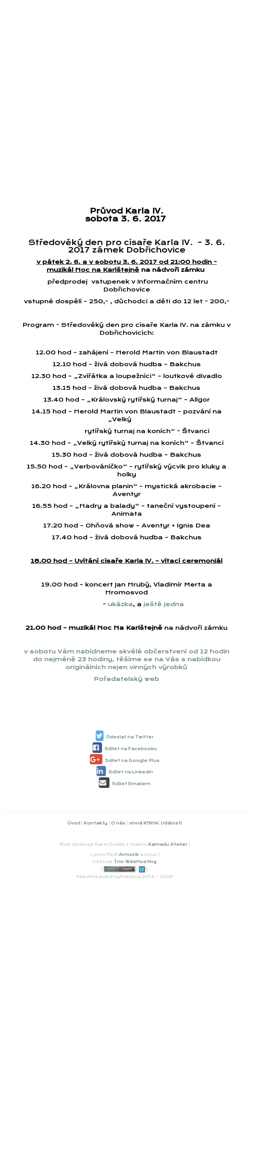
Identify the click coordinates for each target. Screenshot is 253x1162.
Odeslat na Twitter (130, 737)
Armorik (129, 854)
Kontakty (95, 823)
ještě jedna (164, 604)
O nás (118, 823)
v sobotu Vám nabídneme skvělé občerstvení (106, 651)
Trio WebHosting (135, 861)
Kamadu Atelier (167, 844)
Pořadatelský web (126, 678)
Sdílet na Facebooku (130, 748)
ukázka (120, 604)
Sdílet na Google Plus (132, 760)
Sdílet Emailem (131, 783)
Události (171, 823)
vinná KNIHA (143, 823)
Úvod (73, 823)
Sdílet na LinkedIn (130, 772)
